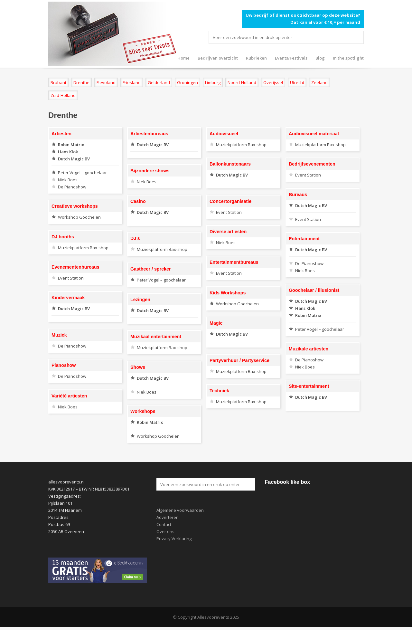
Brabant (58, 82)
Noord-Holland (242, 82)
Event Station (308, 175)
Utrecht (297, 82)
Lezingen (140, 299)
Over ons (165, 531)
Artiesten (61, 133)
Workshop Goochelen (79, 217)
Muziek (59, 335)
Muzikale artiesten (308, 348)
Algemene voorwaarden (180, 510)
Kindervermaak (68, 297)
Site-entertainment (309, 386)
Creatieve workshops (75, 206)
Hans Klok (68, 152)
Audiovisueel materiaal (314, 133)
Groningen (187, 82)
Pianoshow (64, 365)
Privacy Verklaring (174, 538)
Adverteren (167, 517)
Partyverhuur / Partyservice (239, 360)
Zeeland (319, 82)
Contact (163, 524)
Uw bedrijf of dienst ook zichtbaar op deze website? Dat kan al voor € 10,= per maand (303, 18)
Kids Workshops (228, 292)
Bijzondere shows (150, 170)
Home (183, 58)
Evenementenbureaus (75, 267)
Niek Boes (68, 180)
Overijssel (273, 82)
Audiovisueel (224, 133)
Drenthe (81, 82)
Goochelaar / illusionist (314, 290)
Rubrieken (256, 58)
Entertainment (304, 238)
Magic (216, 323)
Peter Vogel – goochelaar (82, 173)
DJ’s (135, 238)
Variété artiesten (69, 395)
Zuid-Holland (63, 95)
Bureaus (298, 194)
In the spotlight (348, 58)
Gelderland (159, 82)
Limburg (212, 82)
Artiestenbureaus (149, 133)
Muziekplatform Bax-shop (241, 145)
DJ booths (63, 236)
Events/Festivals (291, 58)
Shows (137, 367)
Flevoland (106, 82)
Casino (138, 201)
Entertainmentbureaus (234, 262)
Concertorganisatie (230, 201)
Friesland (132, 82)
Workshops (142, 411)
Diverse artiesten (228, 231)
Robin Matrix (71, 145)
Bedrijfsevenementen (312, 164)
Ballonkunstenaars (230, 164)
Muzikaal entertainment (155, 336)
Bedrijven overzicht (218, 58)
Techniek (219, 390)
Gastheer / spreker (150, 269)
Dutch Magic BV (74, 159)
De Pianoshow (72, 187)
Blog (320, 58)
